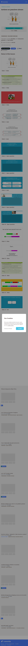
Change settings (8, 328)
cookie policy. (10, 325)
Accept (20, 328)
